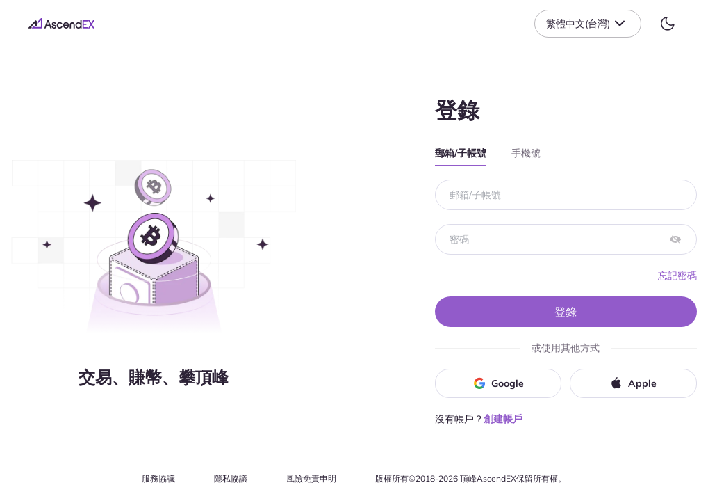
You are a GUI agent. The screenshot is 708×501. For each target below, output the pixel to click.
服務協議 (158, 478)
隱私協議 (230, 478)
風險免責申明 (311, 478)
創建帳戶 (503, 419)
